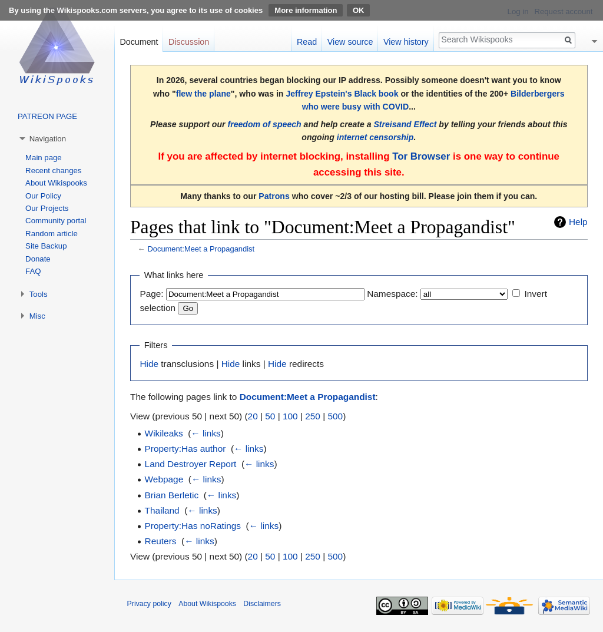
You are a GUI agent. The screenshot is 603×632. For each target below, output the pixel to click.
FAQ (33, 271)
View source (350, 42)
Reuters (161, 541)
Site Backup (46, 245)
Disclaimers (262, 604)
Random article (51, 233)
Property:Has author (185, 449)
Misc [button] (37, 316)
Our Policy (43, 195)
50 (270, 416)
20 (253, 416)
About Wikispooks (56, 182)
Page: (151, 294)
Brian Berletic (172, 495)
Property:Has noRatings (193, 526)
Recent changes (53, 170)
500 (335, 416)
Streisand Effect (404, 124)
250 (312, 416)
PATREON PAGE (47, 116)
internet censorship (375, 137)
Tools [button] (38, 294)
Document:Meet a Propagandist (200, 248)
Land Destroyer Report (191, 464)
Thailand (162, 510)
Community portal (55, 220)
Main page (43, 157)
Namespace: (392, 294)
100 (290, 416)
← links (205, 433)
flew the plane (203, 93)
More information (305, 10)
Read (307, 42)
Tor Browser (421, 156)
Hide (149, 364)
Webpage (164, 479)
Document (139, 42)
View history (406, 42)
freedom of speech (264, 124)
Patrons (274, 196)
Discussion (188, 42)
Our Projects (46, 208)
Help (578, 222)
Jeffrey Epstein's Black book (342, 93)
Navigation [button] (47, 138)
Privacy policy (149, 604)
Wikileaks (164, 433)
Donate (38, 258)
